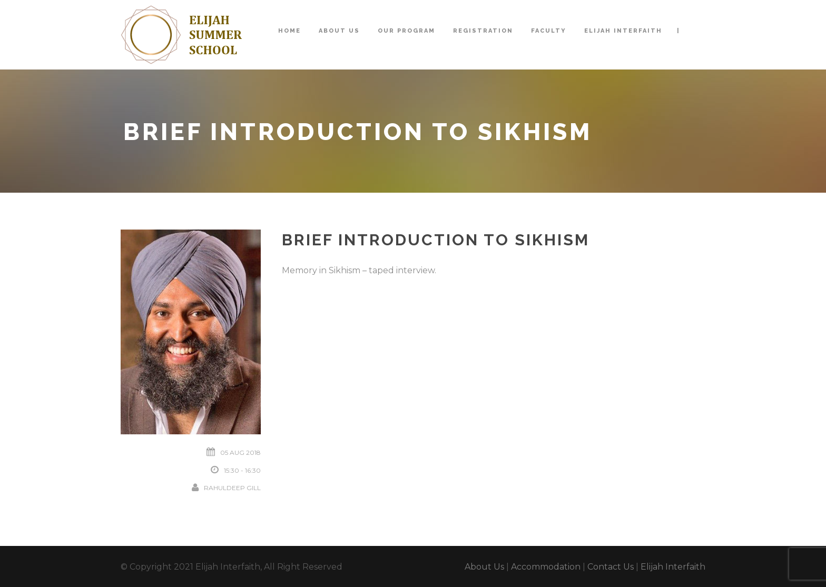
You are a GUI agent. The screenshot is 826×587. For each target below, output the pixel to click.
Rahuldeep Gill (232, 488)
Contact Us (610, 567)
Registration (483, 30)
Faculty (548, 30)
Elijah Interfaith (623, 30)
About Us (339, 30)
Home (289, 30)
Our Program (406, 30)
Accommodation (546, 567)
